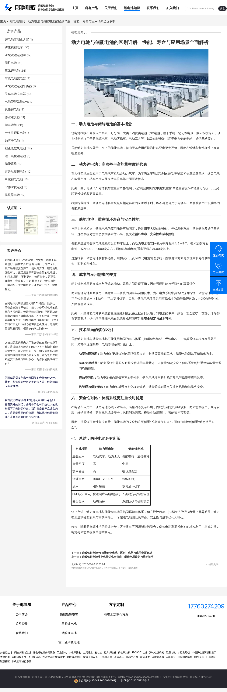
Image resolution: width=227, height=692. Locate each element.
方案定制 (116, 604)
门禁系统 (211, 657)
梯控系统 (199, 657)
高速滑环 (119, 657)
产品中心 (69, 604)
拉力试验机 (110, 652)
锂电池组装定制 (206, 616)
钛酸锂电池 (12, 109)
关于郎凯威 (21, 604)
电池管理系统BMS (17, 101)
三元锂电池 (12, 70)
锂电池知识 (132, 8)
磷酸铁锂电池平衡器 (18, 86)
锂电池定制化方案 (17, 39)
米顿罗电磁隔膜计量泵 (204, 652)
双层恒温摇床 (74, 657)
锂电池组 (11, 125)
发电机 (98, 652)
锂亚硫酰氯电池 (15, 148)
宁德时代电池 (14, 187)
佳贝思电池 (12, 195)
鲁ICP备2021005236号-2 (134, 680)
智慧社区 (5, 661)
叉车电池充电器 (15, 94)
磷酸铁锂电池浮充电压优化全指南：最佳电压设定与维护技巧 (117, 556)
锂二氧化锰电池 (15, 156)
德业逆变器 (12, 117)
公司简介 (22, 614)
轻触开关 (145, 657)
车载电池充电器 (15, 78)
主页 (75, 8)
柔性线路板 (124, 652)
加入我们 (172, 8)
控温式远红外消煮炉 (54, 657)
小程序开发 (75, 652)
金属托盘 (88, 652)
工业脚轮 (62, 652)
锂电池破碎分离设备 (44, 652)
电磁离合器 (158, 657)
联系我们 (153, 8)
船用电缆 (171, 652)
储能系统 (11, 164)
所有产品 (91, 8)
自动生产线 (132, 657)
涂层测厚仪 (184, 652)
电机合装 (171, 657)
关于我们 (110, 8)
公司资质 (22, 623)
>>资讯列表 (212, 564)
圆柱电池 (11, 63)
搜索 (222, 8)
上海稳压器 (106, 657)
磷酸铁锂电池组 (15, 55)
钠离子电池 (12, 140)
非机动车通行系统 (21, 661)
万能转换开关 (19, 657)
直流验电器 (34, 657)
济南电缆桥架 (156, 652)
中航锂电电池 (14, 179)
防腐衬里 (5, 657)
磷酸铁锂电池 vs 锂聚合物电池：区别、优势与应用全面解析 (117, 552)
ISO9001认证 (139, 652)
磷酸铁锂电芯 (14, 47)
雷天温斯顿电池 (15, 171)
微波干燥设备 (90, 657)
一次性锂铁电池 (15, 133)
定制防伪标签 (185, 657)
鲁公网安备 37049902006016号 (98, 680)
